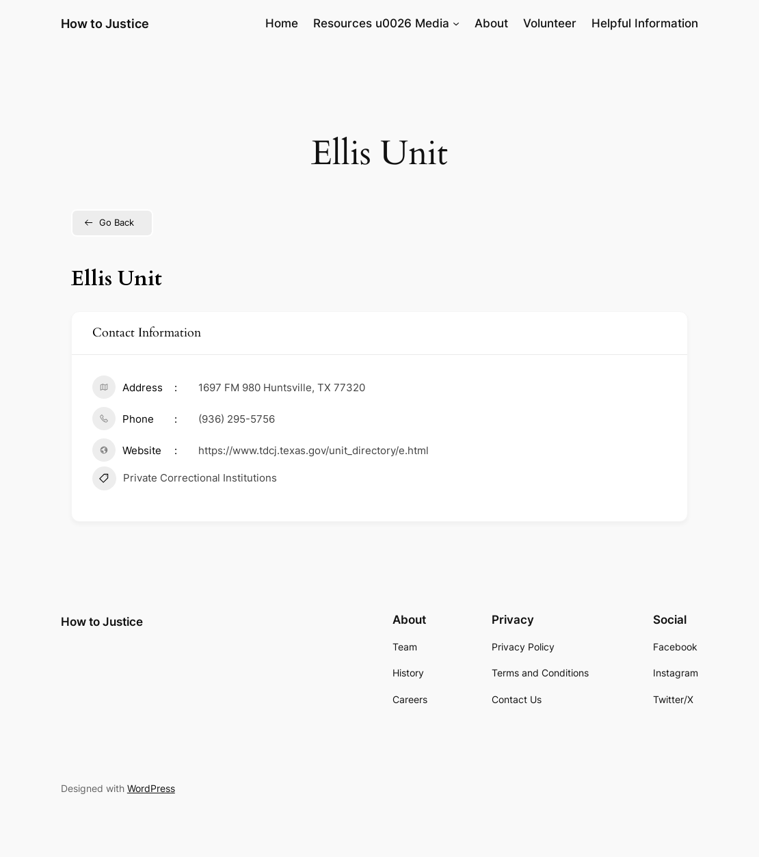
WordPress (151, 788)
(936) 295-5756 (236, 418)
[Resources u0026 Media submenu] (456, 23)
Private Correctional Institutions (184, 480)
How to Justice (105, 23)
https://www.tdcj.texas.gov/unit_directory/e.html (313, 450)
